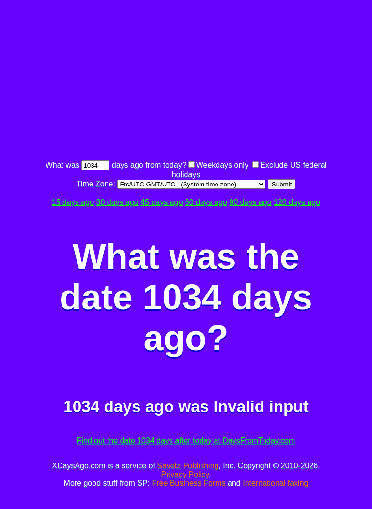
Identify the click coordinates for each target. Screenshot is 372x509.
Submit (282, 184)
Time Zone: (97, 184)
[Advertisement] (207, 81)
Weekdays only (222, 165)
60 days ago (206, 202)
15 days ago (73, 202)
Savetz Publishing (187, 466)
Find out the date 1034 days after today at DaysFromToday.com (186, 440)
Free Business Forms (189, 483)
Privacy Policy (185, 474)
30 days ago (117, 202)
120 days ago (297, 202)
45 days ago (161, 202)
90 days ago (250, 202)
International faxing (275, 483)
